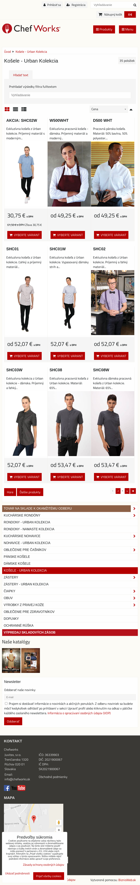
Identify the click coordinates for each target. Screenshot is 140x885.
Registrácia (76, 5)
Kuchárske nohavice (71, 536)
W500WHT (59, 120)
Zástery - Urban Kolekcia (26, 584)
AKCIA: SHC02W (21, 120)
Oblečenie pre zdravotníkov (29, 611)
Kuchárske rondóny (71, 515)
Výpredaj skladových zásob (29, 632)
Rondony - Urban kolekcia (27, 522)
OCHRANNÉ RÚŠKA (18, 625)
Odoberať (13, 721)
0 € (130, 14)
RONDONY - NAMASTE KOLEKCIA (29, 529)
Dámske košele (17, 563)
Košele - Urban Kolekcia (25, 570)
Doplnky (11, 618)
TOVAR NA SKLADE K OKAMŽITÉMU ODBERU (71, 508)
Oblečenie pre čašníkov (71, 550)
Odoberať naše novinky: (20, 689)
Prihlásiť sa (52, 5)
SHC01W (58, 249)
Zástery (71, 577)
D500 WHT (102, 120)
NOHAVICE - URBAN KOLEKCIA (27, 543)
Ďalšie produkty (30, 492)
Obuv (71, 598)
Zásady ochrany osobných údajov (43, 864)
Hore (10, 492)
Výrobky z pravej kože (71, 605)
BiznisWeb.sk (127, 880)
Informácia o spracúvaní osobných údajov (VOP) (79, 713)
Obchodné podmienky (53, 776)
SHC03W (14, 370)
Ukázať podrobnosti (17, 873)
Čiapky (71, 591)
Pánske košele (17, 556)
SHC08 (56, 370)
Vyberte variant (24, 235)
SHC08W (101, 370)
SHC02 (99, 249)
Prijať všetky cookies (48, 876)
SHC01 (12, 249)
